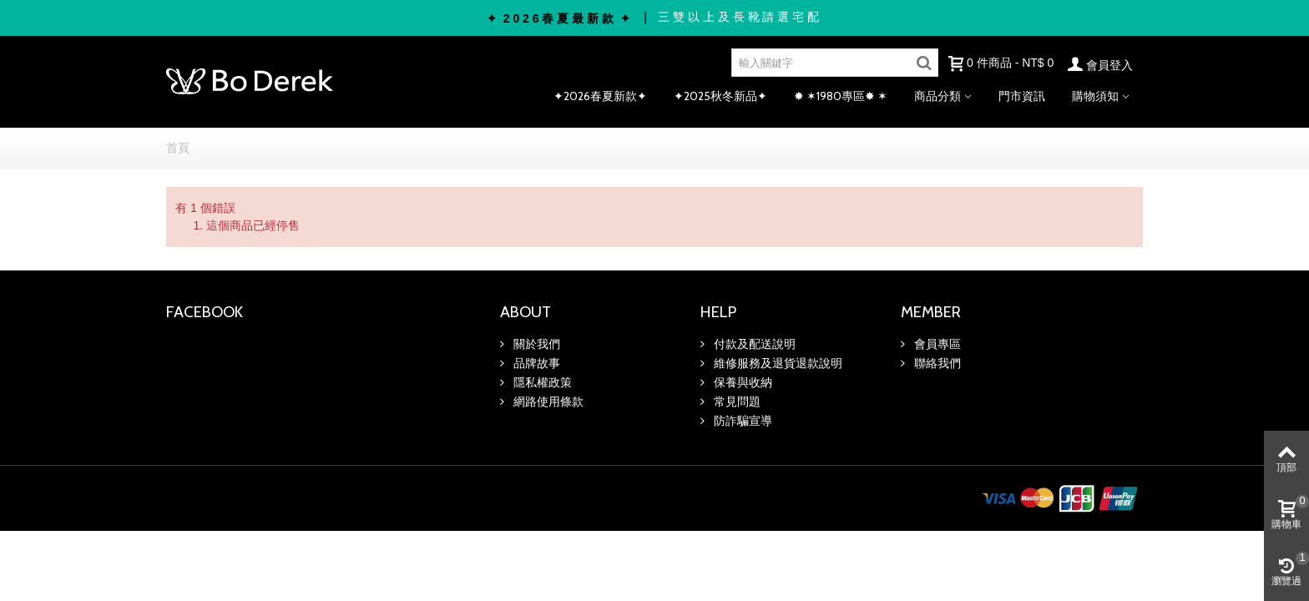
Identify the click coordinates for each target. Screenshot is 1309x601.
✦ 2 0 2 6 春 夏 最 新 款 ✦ (558, 18)
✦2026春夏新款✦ (600, 96)
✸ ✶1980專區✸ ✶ (840, 96)
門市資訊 (1021, 96)
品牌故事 (535, 363)
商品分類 (937, 96)
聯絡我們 (936, 363)
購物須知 (1095, 96)
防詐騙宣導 (741, 420)
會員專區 (936, 344)
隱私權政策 (541, 382)
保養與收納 (741, 382)
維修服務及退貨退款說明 (776, 363)
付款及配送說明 (753, 344)
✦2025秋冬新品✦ (720, 96)
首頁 (178, 147)
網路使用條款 (547, 401)
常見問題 (735, 401)
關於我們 (535, 344)
